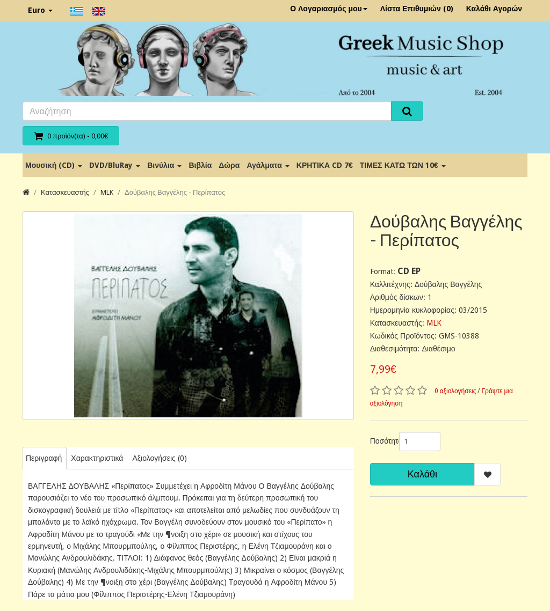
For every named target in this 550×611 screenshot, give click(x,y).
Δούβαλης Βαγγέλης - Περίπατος (175, 192)
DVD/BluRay (114, 165)
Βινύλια (164, 165)
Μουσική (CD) (53, 165)
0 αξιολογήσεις (455, 391)
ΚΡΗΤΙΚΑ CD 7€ (324, 165)
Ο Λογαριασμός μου (328, 8)
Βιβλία (200, 165)
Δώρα (229, 165)
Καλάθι (422, 474)
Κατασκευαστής (65, 192)
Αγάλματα (268, 165)
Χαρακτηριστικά (97, 458)
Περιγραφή (44, 458)
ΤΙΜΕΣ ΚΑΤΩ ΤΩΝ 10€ (403, 165)
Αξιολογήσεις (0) (159, 458)
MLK (106, 192)
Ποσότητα (380, 441)
